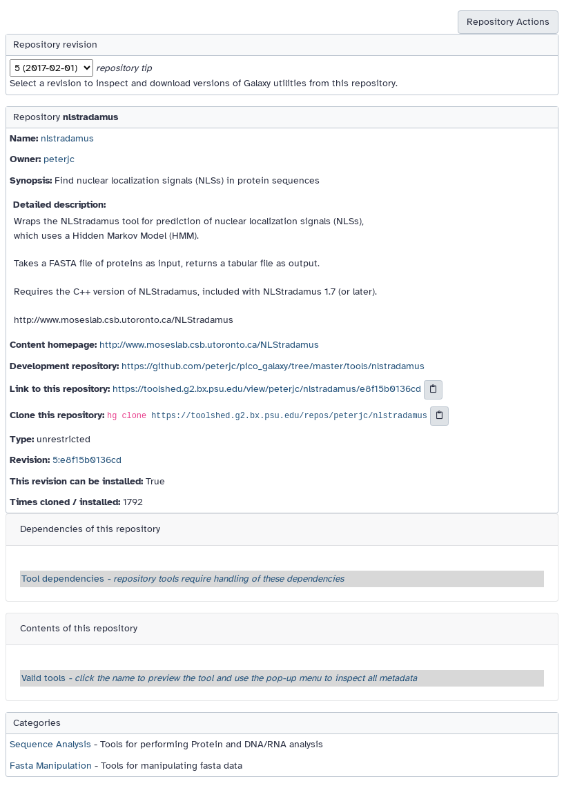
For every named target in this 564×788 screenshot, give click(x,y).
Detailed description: (59, 204)
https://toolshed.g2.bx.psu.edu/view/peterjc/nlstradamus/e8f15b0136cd (267, 389)
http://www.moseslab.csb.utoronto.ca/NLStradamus (209, 345)
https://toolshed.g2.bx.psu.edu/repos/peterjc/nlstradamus (289, 416)
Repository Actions (508, 22)
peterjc (59, 159)
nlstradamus (67, 138)
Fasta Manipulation (51, 765)
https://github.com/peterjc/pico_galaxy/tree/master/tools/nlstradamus (273, 366)
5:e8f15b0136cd (86, 460)
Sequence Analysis (50, 744)
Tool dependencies (182, 578)
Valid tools (219, 678)
